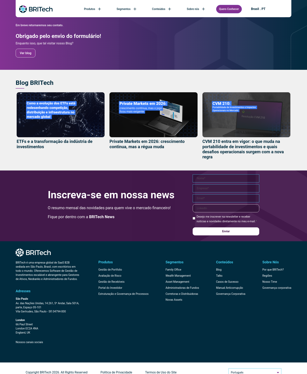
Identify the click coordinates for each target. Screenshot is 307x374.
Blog (218, 269)
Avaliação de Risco (109, 275)
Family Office (173, 269)
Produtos (93, 9)
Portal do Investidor (110, 287)
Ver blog (25, 53)
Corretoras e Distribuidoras (181, 293)
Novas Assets (173, 299)
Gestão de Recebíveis (111, 281)
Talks (219, 275)
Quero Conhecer (229, 9)
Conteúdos (162, 9)
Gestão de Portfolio (110, 269)
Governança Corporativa (230, 293)
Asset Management (177, 281)
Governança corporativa (276, 287)
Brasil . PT (258, 9)
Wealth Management (178, 275)
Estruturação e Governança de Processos (123, 293)
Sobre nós (196, 9)
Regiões (267, 275)
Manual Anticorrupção (229, 287)
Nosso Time (269, 281)
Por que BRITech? (273, 269)
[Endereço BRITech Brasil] (47, 305)
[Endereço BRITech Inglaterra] (47, 326)
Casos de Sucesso (227, 281)
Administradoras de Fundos (182, 287)
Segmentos (127, 9)
